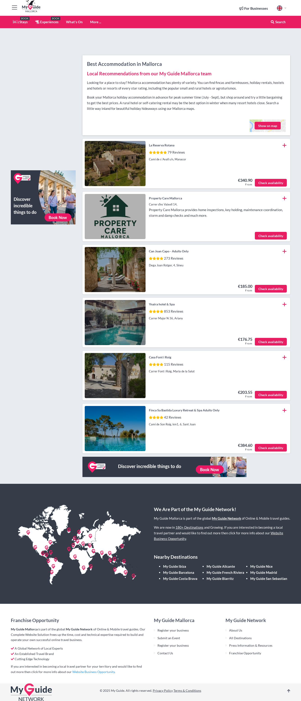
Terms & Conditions (187, 690)
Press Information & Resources (250, 645)
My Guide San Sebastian (268, 578)
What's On (74, 22)
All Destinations (240, 638)
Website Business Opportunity (93, 672)
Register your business (173, 630)
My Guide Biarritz (220, 578)
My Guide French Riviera (225, 572)
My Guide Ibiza (174, 566)
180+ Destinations (189, 527)
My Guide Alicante (221, 566)
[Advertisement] (43, 99)
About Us (235, 630)
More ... (95, 22)
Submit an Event (168, 638)
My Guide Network (226, 518)
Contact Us (165, 653)
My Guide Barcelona (178, 572)
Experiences (47, 22)
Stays (20, 22)
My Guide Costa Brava (180, 578)
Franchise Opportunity (245, 653)
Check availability (270, 183)
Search (278, 22)
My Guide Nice (261, 566)
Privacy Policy (163, 690)
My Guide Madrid (263, 572)
